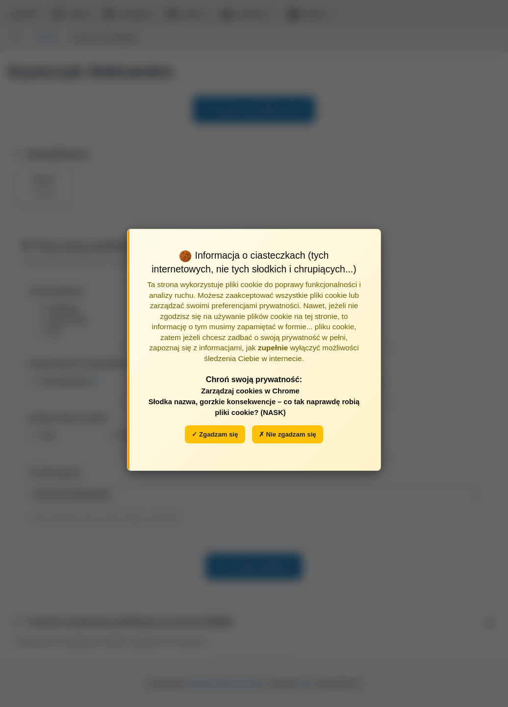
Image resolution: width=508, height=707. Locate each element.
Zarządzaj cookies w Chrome (250, 391)
